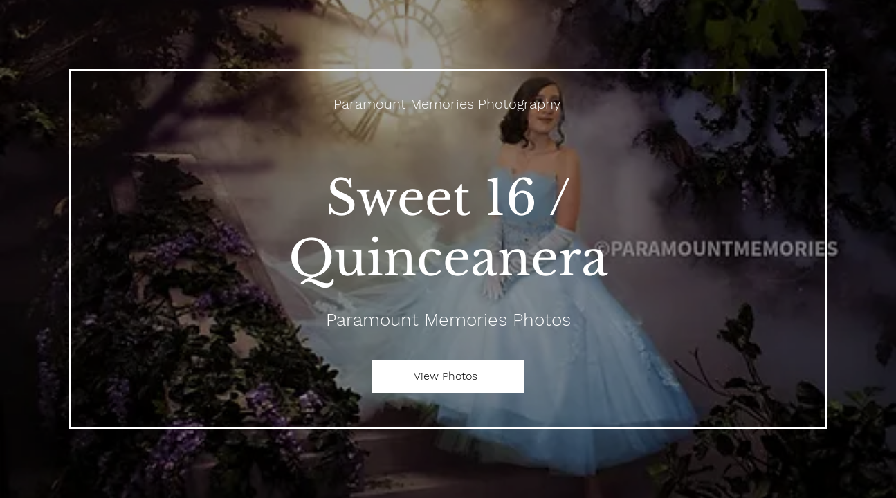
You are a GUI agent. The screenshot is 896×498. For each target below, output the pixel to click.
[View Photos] (448, 376)
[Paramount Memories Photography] (448, 103)
